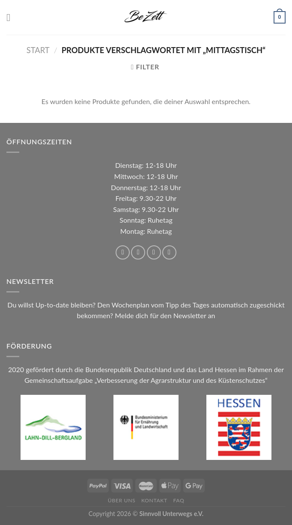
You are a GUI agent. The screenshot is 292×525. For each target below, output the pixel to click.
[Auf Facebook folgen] (123, 252)
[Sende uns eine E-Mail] (154, 252)
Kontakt (154, 500)
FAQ (178, 500)
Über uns (122, 500)
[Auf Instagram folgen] (138, 252)
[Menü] (11, 17)
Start (38, 50)
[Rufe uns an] (169, 252)
